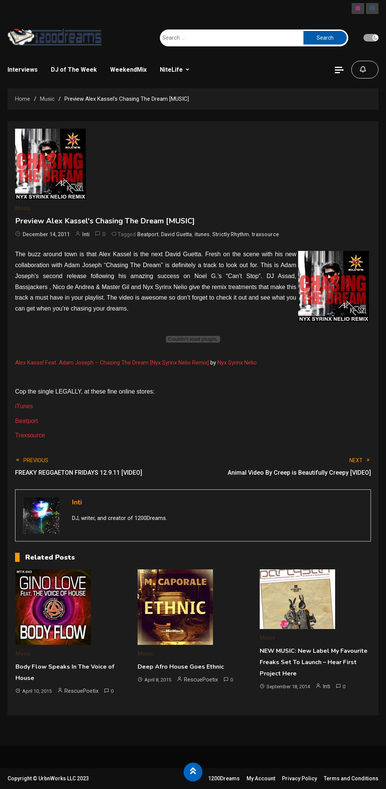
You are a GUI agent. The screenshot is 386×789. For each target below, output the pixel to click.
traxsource (265, 234)
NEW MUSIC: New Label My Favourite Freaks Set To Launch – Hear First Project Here (314, 662)
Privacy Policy (299, 778)
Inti (86, 234)
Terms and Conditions (351, 778)
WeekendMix (128, 69)
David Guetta (176, 234)
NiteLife (171, 69)
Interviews (23, 69)
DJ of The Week (74, 69)
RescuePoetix (81, 690)
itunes (202, 234)
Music (23, 208)
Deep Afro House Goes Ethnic (181, 667)
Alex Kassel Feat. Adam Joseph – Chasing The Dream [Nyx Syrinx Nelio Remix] (112, 362)
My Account (261, 778)
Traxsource (30, 435)
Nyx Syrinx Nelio (237, 362)
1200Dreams (224, 778)
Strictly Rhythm (230, 234)
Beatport (147, 234)
